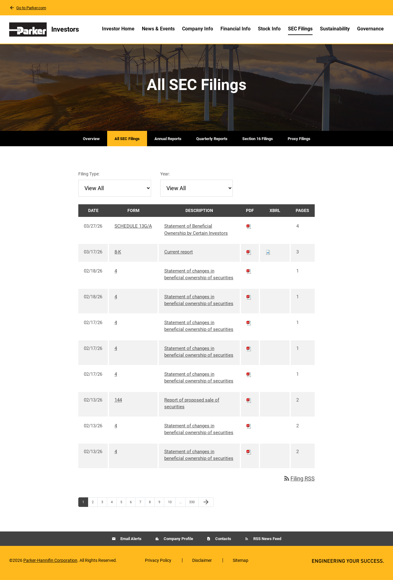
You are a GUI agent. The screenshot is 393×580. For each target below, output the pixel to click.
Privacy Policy (158, 565)
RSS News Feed (266, 543)
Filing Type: (88, 178)
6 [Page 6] (133, 508)
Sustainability (335, 29)
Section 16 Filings (257, 143)
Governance (370, 29)
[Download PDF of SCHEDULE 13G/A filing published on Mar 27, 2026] (249, 231)
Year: (165, 178)
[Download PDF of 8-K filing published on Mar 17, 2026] (249, 257)
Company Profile (178, 543)
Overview (91, 143)
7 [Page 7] (142, 508)
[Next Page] (206, 507)
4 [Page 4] (114, 508)
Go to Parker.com (31, 8)
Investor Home (118, 29)
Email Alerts (130, 543)
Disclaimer (202, 565)
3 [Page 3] (104, 508)
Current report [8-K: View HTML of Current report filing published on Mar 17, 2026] (178, 257)
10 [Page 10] (171, 508)
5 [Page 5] (123, 508)
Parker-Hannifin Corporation (50, 565)
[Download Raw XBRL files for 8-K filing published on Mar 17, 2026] (268, 257)
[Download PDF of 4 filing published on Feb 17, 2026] (249, 327)
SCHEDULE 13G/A (133, 231)
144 (118, 405)
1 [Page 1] (85, 508)
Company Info (197, 29)
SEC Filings (300, 29)
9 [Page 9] (161, 508)
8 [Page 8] (152, 508)
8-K (118, 257)
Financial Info (235, 29)
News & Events (158, 29)
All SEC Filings (127, 143)
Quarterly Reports (212, 143)
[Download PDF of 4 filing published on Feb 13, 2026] (249, 430)
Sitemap (240, 565)
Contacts (222, 543)
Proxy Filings (299, 143)
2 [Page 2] (94, 508)
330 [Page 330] (192, 508)
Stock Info (269, 29)
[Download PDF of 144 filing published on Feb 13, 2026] (249, 405)
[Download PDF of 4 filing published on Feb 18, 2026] (249, 276)
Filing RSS (299, 483)
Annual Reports (167, 143)
